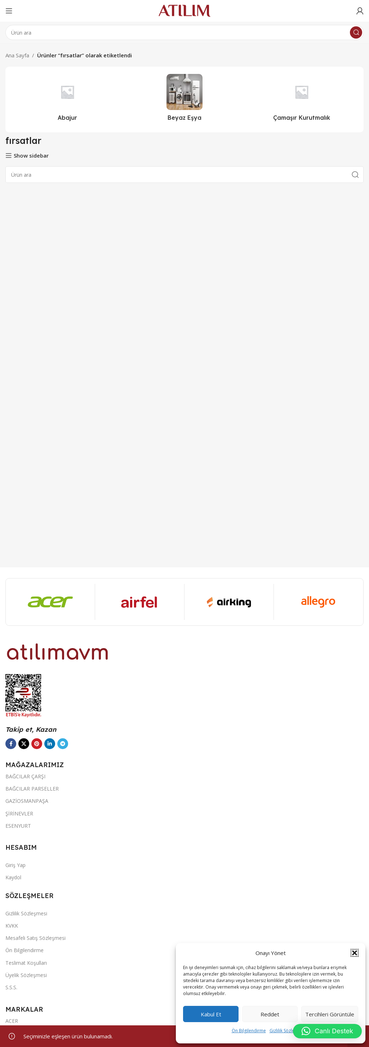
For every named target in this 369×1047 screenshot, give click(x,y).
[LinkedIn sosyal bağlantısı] (49, 743)
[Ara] (184, 32)
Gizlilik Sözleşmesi (288, 1031)
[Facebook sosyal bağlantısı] (10, 743)
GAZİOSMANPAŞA (26, 800)
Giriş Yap (15, 865)
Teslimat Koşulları (26, 962)
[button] (354, 952)
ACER (11, 1020)
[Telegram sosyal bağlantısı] (62, 743)
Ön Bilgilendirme (249, 1031)
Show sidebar (31, 155)
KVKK (11, 925)
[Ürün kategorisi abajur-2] (68, 99)
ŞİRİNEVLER (19, 813)
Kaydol (13, 877)
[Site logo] (184, 10)
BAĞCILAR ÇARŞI (25, 776)
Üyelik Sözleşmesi (26, 975)
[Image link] (57, 651)
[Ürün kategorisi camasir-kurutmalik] (301, 99)
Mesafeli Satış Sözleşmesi (35, 937)
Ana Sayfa (17, 55)
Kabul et (211, 1014)
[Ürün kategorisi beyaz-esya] (185, 99)
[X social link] (23, 743)
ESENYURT (18, 825)
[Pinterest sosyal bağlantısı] (36, 743)
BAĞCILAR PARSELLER (32, 788)
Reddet (270, 1014)
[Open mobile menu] (9, 11)
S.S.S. (11, 987)
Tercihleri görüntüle (329, 1014)
